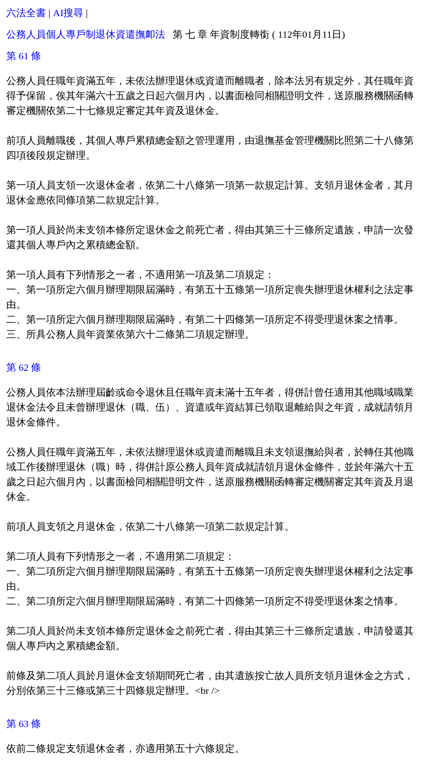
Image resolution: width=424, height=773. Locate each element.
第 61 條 (23, 56)
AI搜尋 (68, 12)
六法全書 (26, 12)
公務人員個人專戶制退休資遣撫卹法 (85, 34)
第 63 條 (23, 723)
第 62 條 (23, 367)
